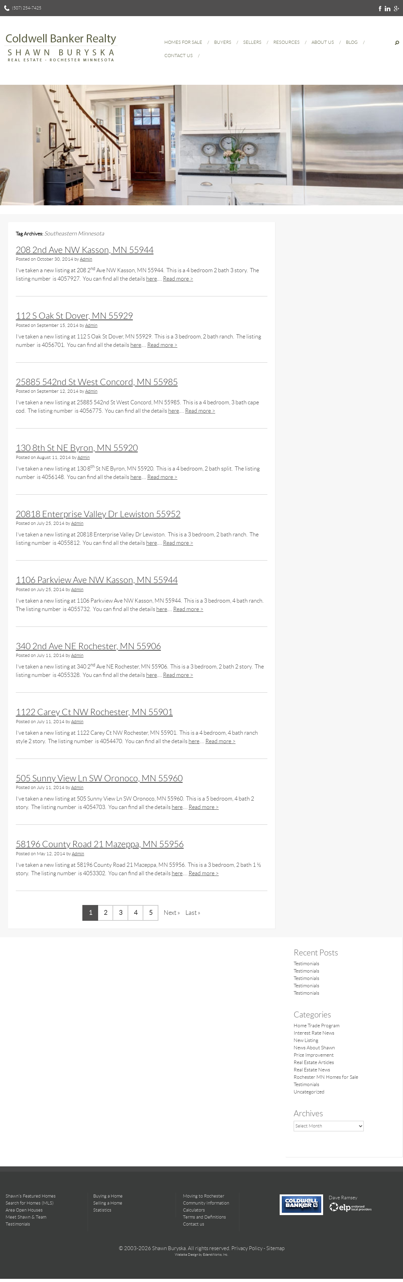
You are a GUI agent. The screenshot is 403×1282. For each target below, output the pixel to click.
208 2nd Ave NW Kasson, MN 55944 (84, 250)
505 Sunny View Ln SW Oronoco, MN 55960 (99, 778)
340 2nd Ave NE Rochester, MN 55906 (88, 646)
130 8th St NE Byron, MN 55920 (77, 448)
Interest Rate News (314, 1033)
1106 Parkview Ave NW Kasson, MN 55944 (97, 580)
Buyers (222, 42)
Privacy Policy (246, 1248)
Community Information (206, 1203)
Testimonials (306, 963)
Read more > (178, 279)
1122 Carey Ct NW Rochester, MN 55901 (94, 712)
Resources (286, 42)
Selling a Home (107, 1203)
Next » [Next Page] (172, 912)
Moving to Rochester (203, 1196)
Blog (352, 42)
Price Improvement (314, 1055)
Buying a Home (108, 1196)
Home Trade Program (317, 1025)
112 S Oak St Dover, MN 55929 (74, 316)
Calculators (194, 1210)
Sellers (252, 42)
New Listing (306, 1040)
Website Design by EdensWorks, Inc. (201, 1254)
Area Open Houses (24, 1210)
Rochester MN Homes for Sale (326, 1077)
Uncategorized (309, 1092)
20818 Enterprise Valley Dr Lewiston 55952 (98, 514)
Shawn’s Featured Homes (31, 1196)
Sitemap (275, 1248)
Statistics (102, 1210)
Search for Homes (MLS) (30, 1203)
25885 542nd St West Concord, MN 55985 (97, 382)
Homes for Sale (183, 42)
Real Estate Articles (314, 1062)
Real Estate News (312, 1069)
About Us (323, 42)
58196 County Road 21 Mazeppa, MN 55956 (100, 844)
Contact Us (178, 55)
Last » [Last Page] (192, 912)
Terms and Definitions (204, 1217)
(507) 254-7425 (26, 8)
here (151, 279)
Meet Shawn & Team (26, 1217)
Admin (86, 259)
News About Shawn (314, 1047)
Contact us (193, 1224)
